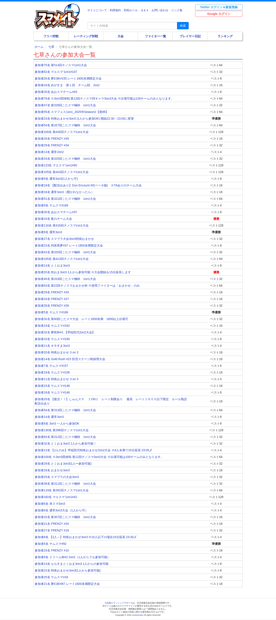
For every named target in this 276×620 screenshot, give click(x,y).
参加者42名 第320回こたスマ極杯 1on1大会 (65, 252)
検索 (183, 25)
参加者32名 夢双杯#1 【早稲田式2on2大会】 (65, 332)
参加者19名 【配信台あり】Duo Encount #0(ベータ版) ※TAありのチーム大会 (88, 185)
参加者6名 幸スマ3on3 (50, 503)
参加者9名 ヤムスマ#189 (51, 205)
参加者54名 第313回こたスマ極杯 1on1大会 (65, 410)
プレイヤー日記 (190, 36)
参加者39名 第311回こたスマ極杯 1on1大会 (65, 483)
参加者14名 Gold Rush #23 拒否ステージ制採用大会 (70, 359)
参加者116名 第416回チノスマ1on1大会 (62, 225)
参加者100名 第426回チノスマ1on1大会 (62, 132)
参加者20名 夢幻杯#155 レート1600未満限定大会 (68, 78)
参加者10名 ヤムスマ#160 (52, 339)
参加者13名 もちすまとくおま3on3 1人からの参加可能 (71, 563)
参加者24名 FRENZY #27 (52, 299)
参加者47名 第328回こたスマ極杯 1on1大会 (65, 105)
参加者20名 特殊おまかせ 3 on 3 (56, 352)
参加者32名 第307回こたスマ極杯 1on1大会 (65, 517)
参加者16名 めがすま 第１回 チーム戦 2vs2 (67, 85)
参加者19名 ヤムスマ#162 (52, 325)
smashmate (137, 615)
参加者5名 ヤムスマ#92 (50, 543)
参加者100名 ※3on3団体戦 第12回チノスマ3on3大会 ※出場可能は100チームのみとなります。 (99, 457)
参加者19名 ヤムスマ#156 (52, 372)
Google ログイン (219, 14)
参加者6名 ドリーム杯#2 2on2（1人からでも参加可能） (72, 557)
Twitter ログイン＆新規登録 (219, 7)
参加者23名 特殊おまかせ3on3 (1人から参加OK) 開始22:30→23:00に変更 (84, 118)
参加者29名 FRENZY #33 (52, 292)
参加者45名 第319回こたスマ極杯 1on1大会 (65, 279)
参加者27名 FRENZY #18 (52, 530)
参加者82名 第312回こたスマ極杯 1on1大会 (65, 437)
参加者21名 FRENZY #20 (52, 523)
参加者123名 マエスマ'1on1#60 (56, 165)
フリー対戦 (50, 36)
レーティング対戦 (86, 36)
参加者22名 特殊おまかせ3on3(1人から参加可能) (68, 570)
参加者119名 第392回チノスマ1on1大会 (62, 490)
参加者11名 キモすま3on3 (52, 345)
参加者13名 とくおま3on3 (52, 265)
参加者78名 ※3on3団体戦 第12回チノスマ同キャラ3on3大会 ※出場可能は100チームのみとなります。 (104, 98)
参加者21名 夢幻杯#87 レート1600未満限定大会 (67, 584)
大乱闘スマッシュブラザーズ (119, 603)
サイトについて (97, 10)
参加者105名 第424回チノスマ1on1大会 (62, 172)
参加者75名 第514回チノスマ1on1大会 (61, 65)
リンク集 (176, 10)
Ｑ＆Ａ (145, 10)
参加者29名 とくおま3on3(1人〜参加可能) (63, 463)
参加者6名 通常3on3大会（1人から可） (61, 510)
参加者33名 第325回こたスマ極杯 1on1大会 (65, 158)
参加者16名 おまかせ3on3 (52, 470)
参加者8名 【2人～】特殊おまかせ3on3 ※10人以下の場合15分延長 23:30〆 (86, 537)
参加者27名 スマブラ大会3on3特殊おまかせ (64, 239)
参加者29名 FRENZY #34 (52, 145)
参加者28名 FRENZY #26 (52, 305)
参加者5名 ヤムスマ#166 (51, 312)
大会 (121, 36)
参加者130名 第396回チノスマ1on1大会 (62, 430)
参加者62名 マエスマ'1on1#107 (56, 71)
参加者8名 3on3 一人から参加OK (57, 423)
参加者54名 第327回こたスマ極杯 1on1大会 (65, 125)
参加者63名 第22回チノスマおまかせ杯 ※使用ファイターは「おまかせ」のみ (87, 285)
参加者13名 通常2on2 (49, 152)
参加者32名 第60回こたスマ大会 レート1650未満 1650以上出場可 (81, 319)
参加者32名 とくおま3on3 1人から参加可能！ (65, 443)
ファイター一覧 (155, 36)
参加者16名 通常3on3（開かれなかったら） (64, 192)
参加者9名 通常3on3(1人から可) (56, 178)
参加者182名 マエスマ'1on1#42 (56, 497)
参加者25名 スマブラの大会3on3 (57, 477)
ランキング (225, 36)
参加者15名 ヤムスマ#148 (52, 385)
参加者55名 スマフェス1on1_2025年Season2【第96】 (71, 112)
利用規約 (115, 10)
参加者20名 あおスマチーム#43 (56, 92)
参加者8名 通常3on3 (48, 232)
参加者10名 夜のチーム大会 (53, 218)
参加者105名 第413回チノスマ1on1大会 (62, 259)
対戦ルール (131, 10)
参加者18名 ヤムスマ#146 (52, 392)
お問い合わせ (160, 10)
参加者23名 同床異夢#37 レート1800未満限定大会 (69, 245)
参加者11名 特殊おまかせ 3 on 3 (56, 379)
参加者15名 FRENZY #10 (52, 550)
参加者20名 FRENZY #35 (52, 138)
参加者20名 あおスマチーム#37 (56, 212)
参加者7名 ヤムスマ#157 (51, 365)
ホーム (39, 46)
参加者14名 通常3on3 (49, 417)
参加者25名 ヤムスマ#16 (51, 577)
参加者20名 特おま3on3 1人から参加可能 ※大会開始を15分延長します (83, 272)
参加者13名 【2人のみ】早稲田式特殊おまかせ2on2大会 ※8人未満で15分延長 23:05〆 (93, 450)
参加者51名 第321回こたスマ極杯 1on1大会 (65, 198)
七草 (51, 46)
